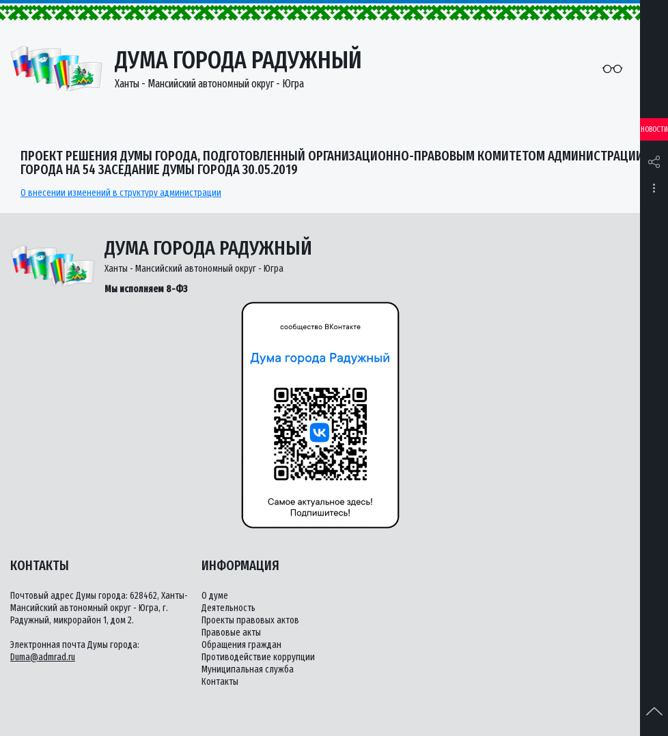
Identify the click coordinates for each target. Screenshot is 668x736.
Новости (654, 129)
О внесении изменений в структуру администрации (120, 193)
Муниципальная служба (247, 669)
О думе (214, 595)
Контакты (219, 682)
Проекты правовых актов (250, 620)
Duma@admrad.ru (42, 657)
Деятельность (228, 608)
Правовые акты (231, 632)
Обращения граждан (241, 645)
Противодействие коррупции (258, 657)
